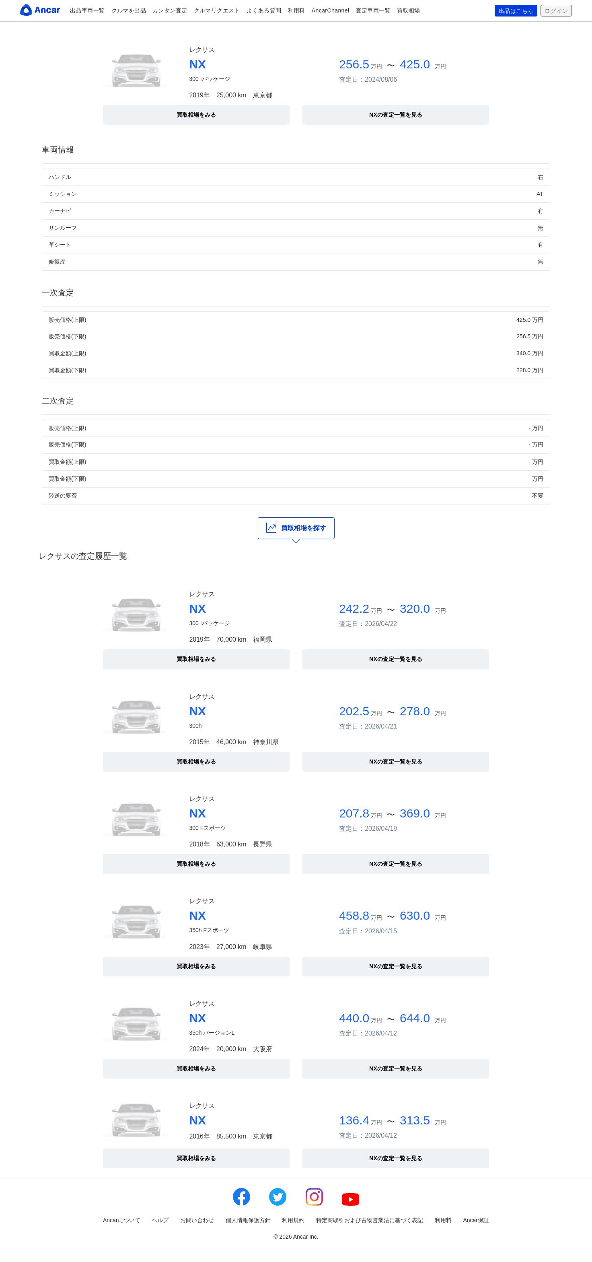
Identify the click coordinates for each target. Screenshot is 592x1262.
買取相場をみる (196, 114)
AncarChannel (330, 10)
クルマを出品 (128, 10)
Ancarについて (121, 1220)
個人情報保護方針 (248, 1220)
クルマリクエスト (217, 10)
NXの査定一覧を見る (395, 114)
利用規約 (293, 1220)
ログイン (556, 11)
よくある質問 (264, 10)
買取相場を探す (296, 528)
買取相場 (408, 10)
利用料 (296, 10)
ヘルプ (160, 1220)
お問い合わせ (197, 1220)
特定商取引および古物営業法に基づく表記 (369, 1220)
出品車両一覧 (87, 10)
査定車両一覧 (373, 10)
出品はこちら (516, 11)
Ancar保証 (476, 1220)
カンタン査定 (169, 10)
